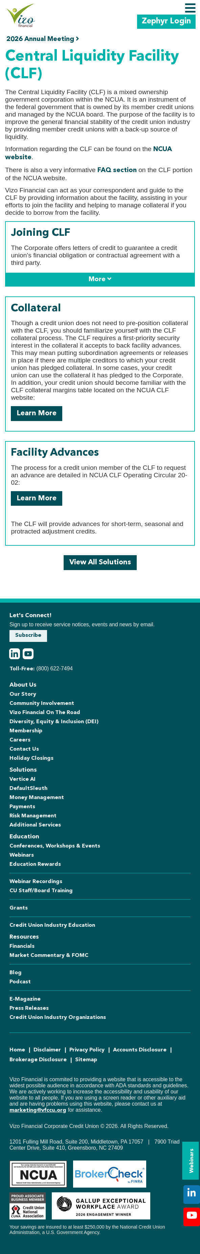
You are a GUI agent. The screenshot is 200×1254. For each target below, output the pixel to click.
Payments (22, 807)
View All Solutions (100, 562)
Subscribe (28, 635)
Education (24, 837)
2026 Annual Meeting (42, 39)
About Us (23, 685)
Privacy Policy (87, 1050)
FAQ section (117, 170)
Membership (25, 731)
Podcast (20, 982)
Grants (18, 908)
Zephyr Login (166, 21)
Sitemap (86, 1060)
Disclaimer (47, 1050)
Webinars (192, 1161)
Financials (22, 946)
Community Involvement (41, 703)
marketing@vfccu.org (37, 1110)
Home (17, 1050)
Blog (15, 973)
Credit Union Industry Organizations (57, 1017)
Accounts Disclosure (139, 1050)
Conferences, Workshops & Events (54, 846)
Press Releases (29, 1008)
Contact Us (24, 749)
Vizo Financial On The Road (44, 712)
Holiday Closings (31, 758)
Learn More (37, 413)
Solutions (23, 770)
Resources (24, 937)
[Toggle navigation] (190, 8)
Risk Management (33, 816)
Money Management (36, 797)
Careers (19, 740)
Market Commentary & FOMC (48, 955)
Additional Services (35, 825)
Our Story (22, 694)
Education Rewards (35, 864)
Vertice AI (22, 779)
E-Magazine (25, 999)
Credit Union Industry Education (52, 925)
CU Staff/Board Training (41, 891)
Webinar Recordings (35, 881)
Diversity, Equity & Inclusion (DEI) (53, 722)
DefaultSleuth (28, 788)
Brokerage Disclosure (38, 1060)
